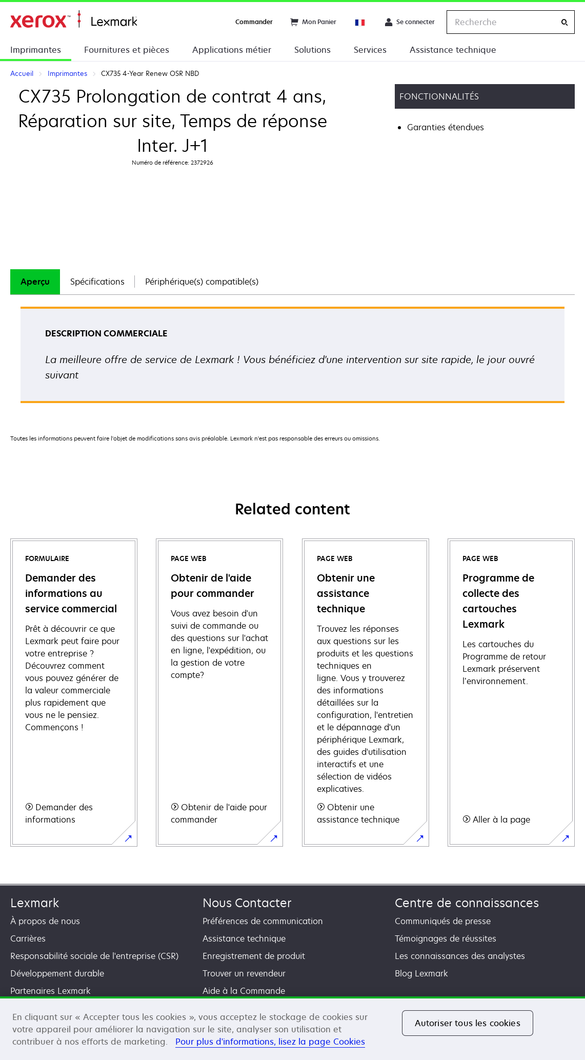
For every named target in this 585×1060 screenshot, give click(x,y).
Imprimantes (35, 49)
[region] (292, 1028)
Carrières (28, 938)
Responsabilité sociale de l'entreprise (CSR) (94, 956)
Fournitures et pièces (126, 49)
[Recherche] (564, 22)
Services (370, 49)
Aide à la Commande (244, 990)
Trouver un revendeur (244, 973)
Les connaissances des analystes (460, 956)
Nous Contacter (247, 903)
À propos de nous (45, 921)
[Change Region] (360, 22)
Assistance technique (453, 49)
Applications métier (231, 49)
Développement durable (57, 973)
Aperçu (35, 281)
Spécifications (97, 281)
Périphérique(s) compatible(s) (201, 281)
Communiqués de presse (443, 921)
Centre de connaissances (467, 903)
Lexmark (34, 903)
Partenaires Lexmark (50, 990)
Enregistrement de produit (254, 956)
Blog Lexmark (421, 973)
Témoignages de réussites (445, 938)
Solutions (312, 49)
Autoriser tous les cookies (467, 1023)
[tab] (35, 281)
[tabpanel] (292, 358)
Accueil (73, 19)
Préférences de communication (263, 921)
